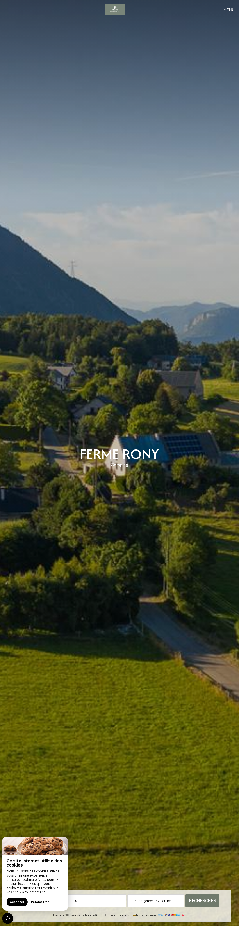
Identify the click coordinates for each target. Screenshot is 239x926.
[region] (35, 874)
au (75, 900)
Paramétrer (40, 902)
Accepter (17, 902)
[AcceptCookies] (7, 918)
